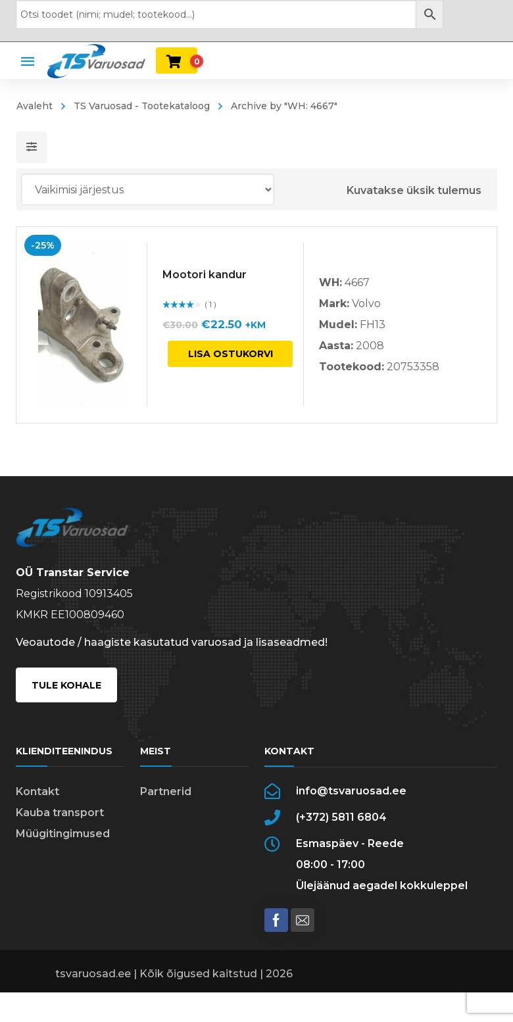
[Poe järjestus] (147, 189)
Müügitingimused (63, 845)
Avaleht (34, 106)
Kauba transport (60, 823)
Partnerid (165, 802)
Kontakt (37, 802)
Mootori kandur (204, 274)
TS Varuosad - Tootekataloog (142, 106)
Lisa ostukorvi (230, 354)
